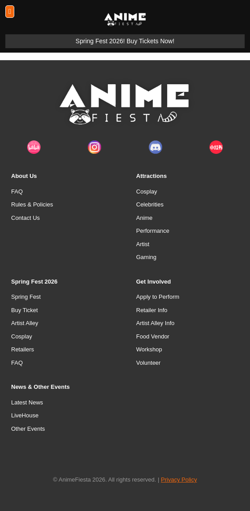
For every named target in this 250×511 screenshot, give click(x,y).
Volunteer (148, 362)
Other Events (28, 428)
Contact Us (25, 217)
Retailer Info (152, 310)
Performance (152, 230)
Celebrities (150, 204)
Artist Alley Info (155, 323)
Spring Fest (26, 296)
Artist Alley (24, 323)
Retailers (22, 349)
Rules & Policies (32, 204)
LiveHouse (24, 415)
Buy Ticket (24, 310)
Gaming (146, 257)
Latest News (27, 402)
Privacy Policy (179, 479)
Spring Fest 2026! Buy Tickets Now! (125, 41)
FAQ (17, 191)
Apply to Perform (158, 296)
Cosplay (146, 191)
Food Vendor (152, 336)
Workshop (149, 349)
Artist (143, 244)
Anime (144, 217)
